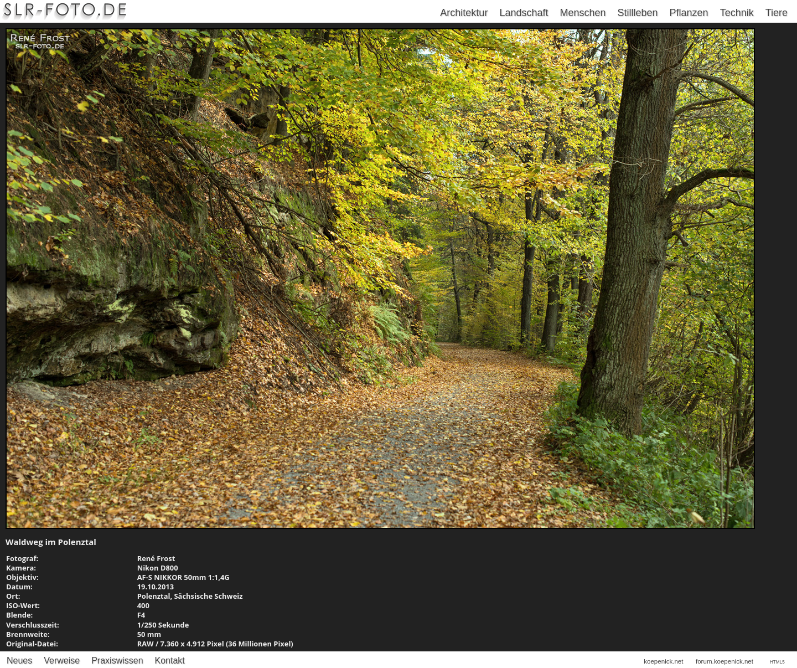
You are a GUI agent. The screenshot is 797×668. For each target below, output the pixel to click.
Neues (19, 660)
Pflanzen (689, 12)
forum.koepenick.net (724, 661)
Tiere (776, 12)
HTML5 (777, 662)
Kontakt (170, 660)
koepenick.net (663, 661)
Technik (737, 12)
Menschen (582, 12)
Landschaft (523, 12)
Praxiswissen (117, 660)
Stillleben (638, 12)
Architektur (464, 12)
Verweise (62, 660)
